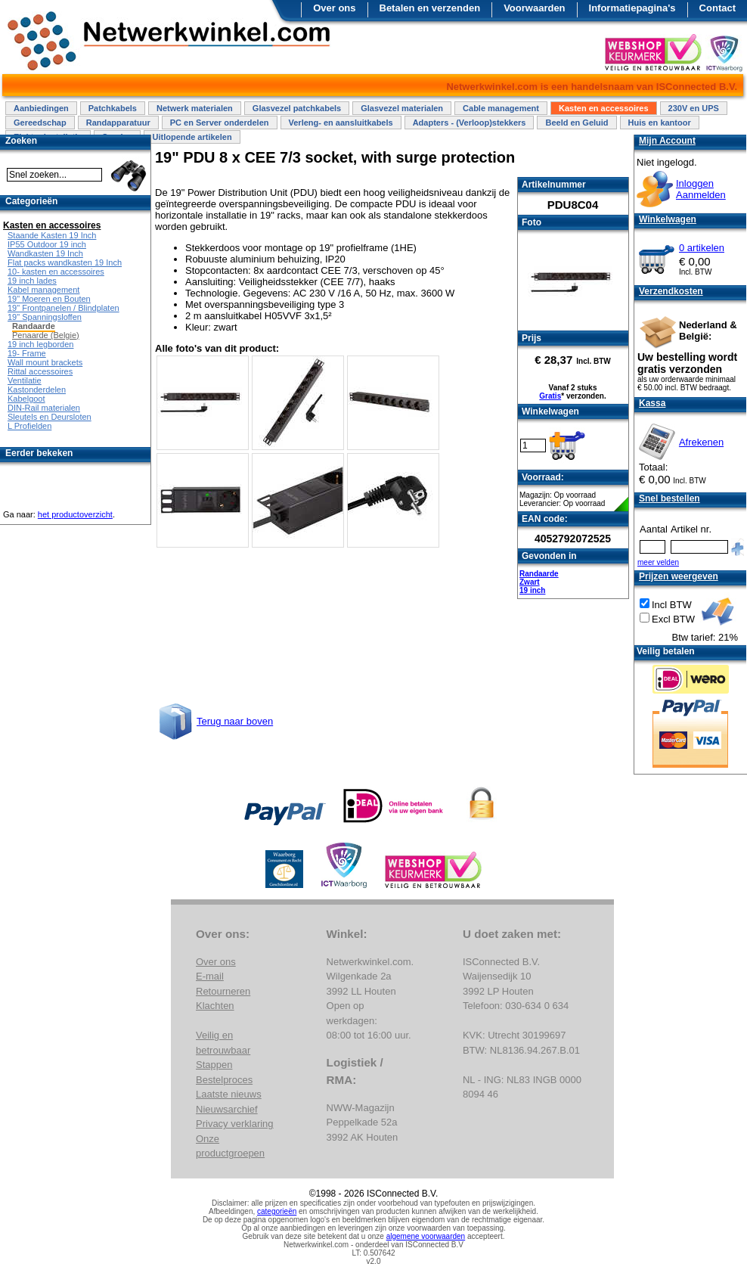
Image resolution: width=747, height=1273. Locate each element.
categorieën (276, 1211)
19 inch (532, 590)
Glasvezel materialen (402, 108)
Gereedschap (40, 122)
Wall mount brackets (45, 362)
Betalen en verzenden (430, 8)
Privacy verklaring (235, 1123)
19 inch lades (32, 280)
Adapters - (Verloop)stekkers (469, 122)
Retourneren (223, 991)
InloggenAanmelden (701, 189)
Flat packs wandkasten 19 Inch (65, 262)
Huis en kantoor (659, 122)
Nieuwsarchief (227, 1109)
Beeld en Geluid (576, 122)
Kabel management (43, 289)
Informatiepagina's (632, 8)
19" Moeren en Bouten (49, 298)
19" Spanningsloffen (45, 316)
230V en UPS (693, 108)
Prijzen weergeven (678, 576)
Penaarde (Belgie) (45, 335)
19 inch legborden (40, 344)
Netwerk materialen (195, 108)
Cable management (501, 108)
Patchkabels (112, 108)
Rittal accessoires (40, 371)
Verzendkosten (671, 291)
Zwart (529, 582)
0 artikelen (701, 247)
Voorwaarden (534, 8)
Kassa (652, 403)
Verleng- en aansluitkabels (341, 122)
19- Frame (27, 353)
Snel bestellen (669, 498)
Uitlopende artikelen (191, 136)
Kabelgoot (26, 398)
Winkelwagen (667, 219)
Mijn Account (667, 140)
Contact (717, 8)
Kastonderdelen (37, 389)
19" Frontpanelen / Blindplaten (63, 307)
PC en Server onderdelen (219, 122)
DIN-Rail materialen (44, 407)
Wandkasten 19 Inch (45, 253)
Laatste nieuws (229, 1094)
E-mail (210, 976)
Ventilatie (25, 380)
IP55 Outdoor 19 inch (47, 244)
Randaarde (539, 574)
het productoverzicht (75, 514)
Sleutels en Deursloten (49, 416)
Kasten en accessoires (604, 108)
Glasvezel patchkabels (297, 108)
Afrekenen (701, 442)
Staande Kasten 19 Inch (52, 235)
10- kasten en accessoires (56, 271)
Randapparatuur (118, 122)
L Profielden (29, 425)
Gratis (550, 396)
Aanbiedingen (41, 108)
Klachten (215, 1005)
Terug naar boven (235, 721)
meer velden (658, 562)
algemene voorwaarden (426, 1236)
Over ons (334, 8)
